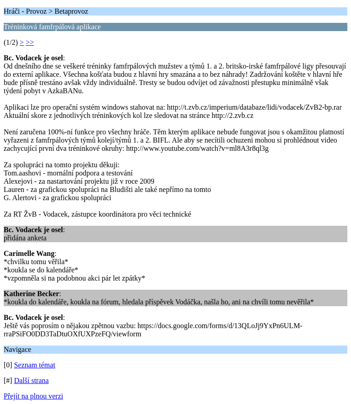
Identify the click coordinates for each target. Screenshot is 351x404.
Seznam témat (34, 365)
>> (30, 42)
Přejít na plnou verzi (33, 396)
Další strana (31, 380)
